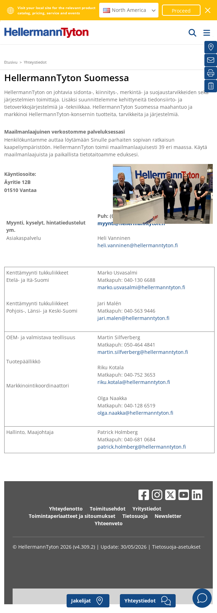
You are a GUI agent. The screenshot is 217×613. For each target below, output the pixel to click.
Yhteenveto (109, 523)
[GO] (192, 32)
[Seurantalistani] (210, 86)
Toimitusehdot (108, 508)
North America (129, 10)
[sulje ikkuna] (208, 10)
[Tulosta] (210, 73)
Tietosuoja (135, 516)
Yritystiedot (147, 508)
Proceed (181, 10)
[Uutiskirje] (210, 60)
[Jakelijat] (210, 47)
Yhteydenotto (66, 508)
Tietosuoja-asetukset (176, 546)
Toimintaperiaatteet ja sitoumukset (72, 516)
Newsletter (168, 516)
